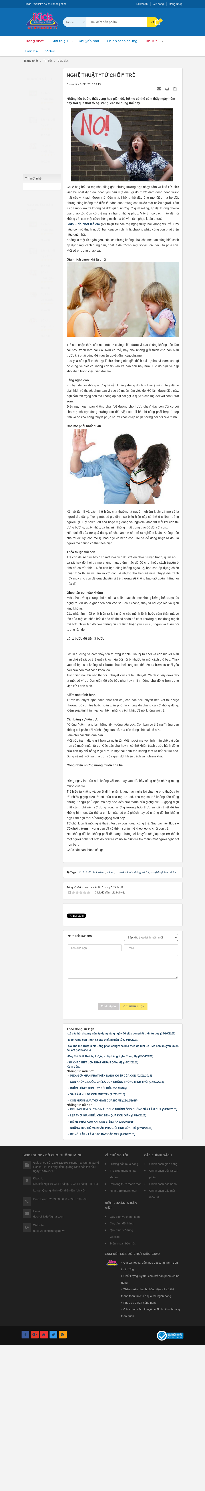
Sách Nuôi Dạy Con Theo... (48, 254)
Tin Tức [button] (151, 41)
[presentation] (123, 1137)
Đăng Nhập (175, 4)
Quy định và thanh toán (125, 1364)
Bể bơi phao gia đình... (47, 228)
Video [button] (50, 51)
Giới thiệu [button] (60, 41)
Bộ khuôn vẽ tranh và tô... (47, 298)
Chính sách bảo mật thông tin (162, 1341)
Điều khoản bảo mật (122, 1390)
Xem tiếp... (74, 1214)
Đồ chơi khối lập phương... (48, 276)
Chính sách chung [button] (122, 41)
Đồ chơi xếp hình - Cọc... (48, 324)
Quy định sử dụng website (121, 1381)
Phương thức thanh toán (125, 1331)
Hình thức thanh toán (123, 1338)
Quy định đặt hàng (121, 1370)
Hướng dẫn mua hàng (124, 1311)
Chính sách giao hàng (163, 1311)
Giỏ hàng (158, 4)
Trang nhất (34, 41)
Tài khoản (142, 4)
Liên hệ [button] (31, 51)
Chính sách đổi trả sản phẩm (163, 1321)
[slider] (48, 98)
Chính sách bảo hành (163, 1331)
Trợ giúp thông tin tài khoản (123, 1321)
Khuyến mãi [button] (89, 41)
